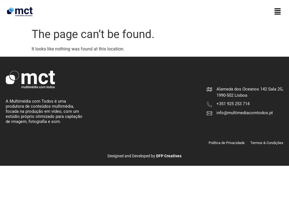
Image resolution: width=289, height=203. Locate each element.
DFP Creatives (168, 156)
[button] (277, 12)
